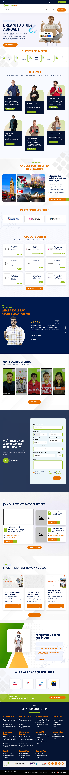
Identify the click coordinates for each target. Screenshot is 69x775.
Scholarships (32, 103)
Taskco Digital (63, 772)
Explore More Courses (33, 288)
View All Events (33, 547)
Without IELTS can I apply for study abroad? (48, 648)
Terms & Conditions (58, 472)
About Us (45, 10)
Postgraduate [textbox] (53, 440)
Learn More (10, 108)
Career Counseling (55, 133)
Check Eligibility (9, 44)
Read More (9, 606)
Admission (9, 99)
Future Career (37, 10)
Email (50, 431)
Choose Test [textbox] (37, 455)
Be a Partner (28, 772)
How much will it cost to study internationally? (45, 659)
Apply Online (62, 2)
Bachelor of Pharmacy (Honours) (57, 262)
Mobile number (37, 431)
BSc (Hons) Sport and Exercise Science (58, 276)
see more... (34, 330)
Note (34, 459)
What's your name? (38, 424)
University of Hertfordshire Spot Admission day (57, 513)
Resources (27, 10)
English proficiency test (39, 452)
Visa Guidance (54, 99)
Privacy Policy (50, 472)
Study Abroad (9, 10)
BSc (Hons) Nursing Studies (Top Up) (37, 276)
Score (58, 452)
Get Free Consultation (56, 697)
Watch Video (10, 460)
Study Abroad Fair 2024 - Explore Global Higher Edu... (58, 530)
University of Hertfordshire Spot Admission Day (16, 529)
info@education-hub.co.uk (21, 699)
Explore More (33, 401)
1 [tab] (34, 396)
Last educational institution (40, 446)
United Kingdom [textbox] (38, 442)
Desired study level (54, 437)
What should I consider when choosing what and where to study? (48, 653)
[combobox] (36, 434)
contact (52, 10)
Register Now (9, 541)
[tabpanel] (9, 381)
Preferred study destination (37, 438)
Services (19, 10)
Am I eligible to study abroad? (45, 644)
